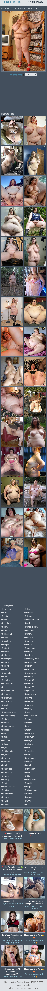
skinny (28, 744)
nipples (29, 645)
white (28, 797)
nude (28, 652)
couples (6, 694)
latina (5, 804)
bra (4, 669)
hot (4, 783)
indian (5, 790)
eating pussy (8, 716)
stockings (30, 758)
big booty (6, 641)
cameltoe (6, 676)
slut (27, 747)
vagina (28, 787)
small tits (29, 751)
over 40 (29, 676)
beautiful (6, 634)
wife (27, 801)
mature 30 (30, 673)
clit (4, 687)
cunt (4, 705)
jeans (5, 797)
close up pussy (9, 691)
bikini (5, 648)
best (4, 637)
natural (28, 641)
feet (4, 737)
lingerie (29, 616)
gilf (4, 747)
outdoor (29, 669)
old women (30, 662)
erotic (5, 723)
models (29, 630)
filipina (5, 740)
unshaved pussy (33, 779)
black (5, 652)
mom (28, 634)
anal (4, 613)
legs (27, 609)
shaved (29, 733)
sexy (27, 730)
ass (4, 620)
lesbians (29, 613)
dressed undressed (11, 712)
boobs (5, 662)
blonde (5, 655)
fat (3, 733)
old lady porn (31, 659)
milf (27, 623)
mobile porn (31, 627)
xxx (27, 804)
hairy (4, 765)
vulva (28, 794)
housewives (8, 787)
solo (27, 755)
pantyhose (30, 694)
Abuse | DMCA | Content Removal (17, 982)
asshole (6, 623)
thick (27, 765)
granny (5, 762)
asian (5, 616)
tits (27, 776)
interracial (7, 794)
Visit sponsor (31, 75)
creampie (6, 698)
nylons (28, 655)
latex (4, 801)
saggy (28, 719)
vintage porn (31, 790)
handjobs (6, 772)
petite (28, 698)
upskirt (28, 783)
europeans (7, 726)
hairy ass (6, 769)
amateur (6, 609)
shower (29, 737)
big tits (5, 645)
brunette (6, 673)
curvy (5, 708)
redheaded (30, 716)
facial (5, 730)
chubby (6, 680)
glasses (6, 755)
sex (27, 726)
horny (5, 779)
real (27, 712)
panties (29, 691)
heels (5, 776)
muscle (29, 637)
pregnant (29, 701)
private (28, 705)
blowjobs (6, 659)
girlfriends (7, 751)
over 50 (29, 680)
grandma (6, 758)
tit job (28, 772)
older (28, 666)
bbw (4, 627)
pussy (28, 708)
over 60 (29, 684)
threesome (30, 769)
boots (5, 666)
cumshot (6, 701)
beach (5, 630)
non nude (30, 648)
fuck (4, 744)
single (28, 740)
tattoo (28, 762)
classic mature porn (11, 684)
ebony (5, 719)
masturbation (31, 620)
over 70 (29, 687)
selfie (28, 723)
